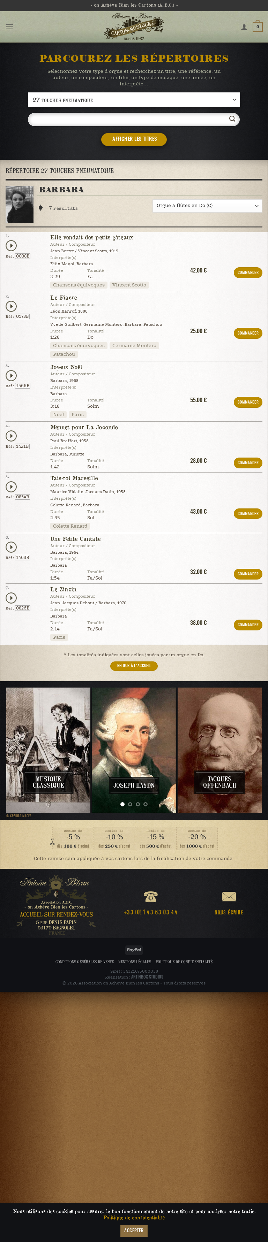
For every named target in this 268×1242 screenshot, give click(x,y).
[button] (9, 27)
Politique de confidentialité (184, 961)
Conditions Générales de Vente (84, 961)
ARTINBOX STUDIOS (147, 977)
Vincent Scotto (129, 285)
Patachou (64, 354)
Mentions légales (134, 961)
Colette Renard (70, 526)
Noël (58, 414)
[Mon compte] (244, 26)
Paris (78, 414)
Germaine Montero (134, 345)
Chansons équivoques (79, 285)
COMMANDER (248, 273)
